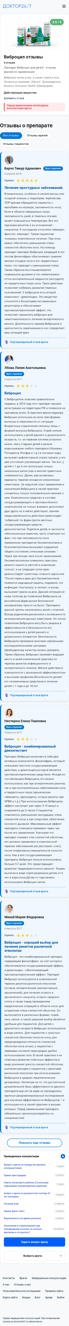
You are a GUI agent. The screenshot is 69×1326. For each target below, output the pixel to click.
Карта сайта (10, 1297)
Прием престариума (15, 1175)
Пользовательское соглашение (21, 1291)
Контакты (9, 1278)
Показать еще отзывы (34, 1142)
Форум (26, 1297)
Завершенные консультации (49, 1278)
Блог (37, 1297)
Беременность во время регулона (22, 1218)
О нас (6, 1284)
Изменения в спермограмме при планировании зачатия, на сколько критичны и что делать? (23, 1229)
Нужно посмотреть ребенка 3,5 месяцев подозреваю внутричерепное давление (26, 1184)
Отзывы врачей (37, 135)
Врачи (23, 1278)
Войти (60, 1297)
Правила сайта (54, 1291)
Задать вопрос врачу (34, 1242)
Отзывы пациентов (16, 144)
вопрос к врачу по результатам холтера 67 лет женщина (27, 1195)
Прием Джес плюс (14, 1211)
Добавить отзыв (14, 98)
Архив (48, 1297)
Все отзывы (11, 135)
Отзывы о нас (22, 1284)
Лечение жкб (11, 1203)
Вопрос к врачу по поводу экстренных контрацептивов (25, 1166)
